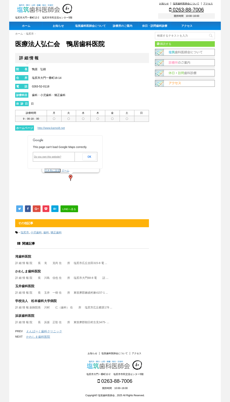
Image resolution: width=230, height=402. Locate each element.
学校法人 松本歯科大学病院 (36, 301)
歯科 (46, 232)
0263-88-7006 (186, 9)
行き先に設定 (52, 170)
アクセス (208, 3)
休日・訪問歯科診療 (154, 25)
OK (89, 156)
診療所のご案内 (122, 25)
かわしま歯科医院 (28, 271)
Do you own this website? (47, 156)
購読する (164, 43)
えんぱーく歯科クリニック (44, 331)
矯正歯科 (56, 232)
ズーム (65, 170)
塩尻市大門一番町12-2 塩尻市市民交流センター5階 (115, 374)
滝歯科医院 (23, 256)
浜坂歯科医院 (24, 315)
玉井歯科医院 (24, 286)
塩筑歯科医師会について (186, 3)
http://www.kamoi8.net (51, 128)
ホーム (26, 25)
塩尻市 (25, 232)
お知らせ (164, 3)
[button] (70, 178)
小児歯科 (36, 232)
